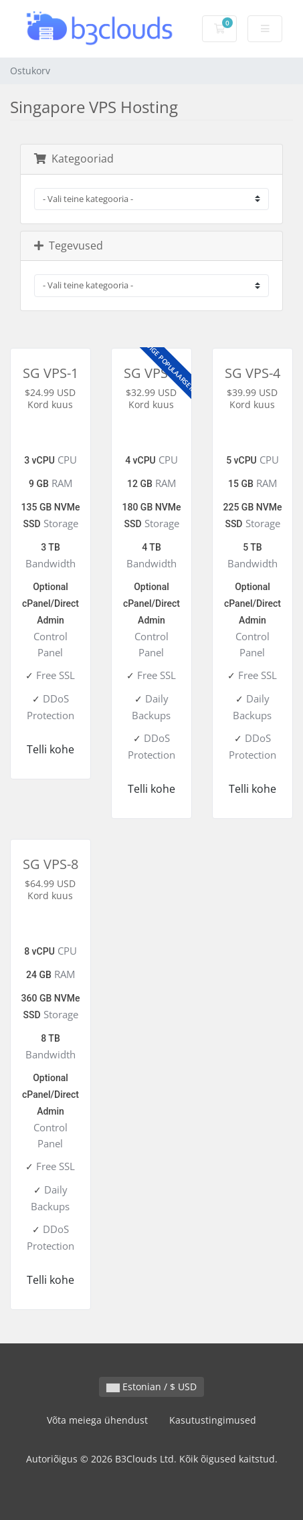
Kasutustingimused (212, 1420)
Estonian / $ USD (151, 1386)
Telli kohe (50, 749)
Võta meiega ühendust (97, 1420)
